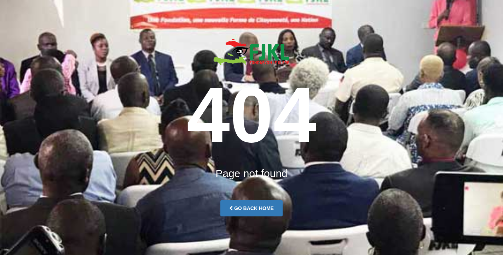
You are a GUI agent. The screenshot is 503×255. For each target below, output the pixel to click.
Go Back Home (251, 208)
